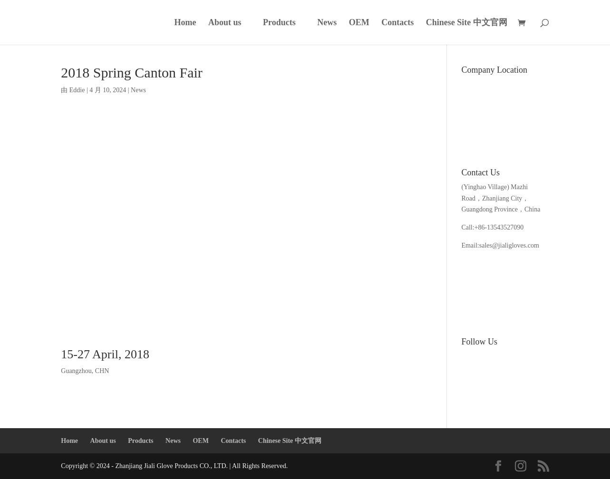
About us (225, 23)
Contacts (397, 23)
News (327, 23)
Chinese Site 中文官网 (466, 23)
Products (279, 23)
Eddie (77, 90)
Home (185, 23)
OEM (359, 23)
